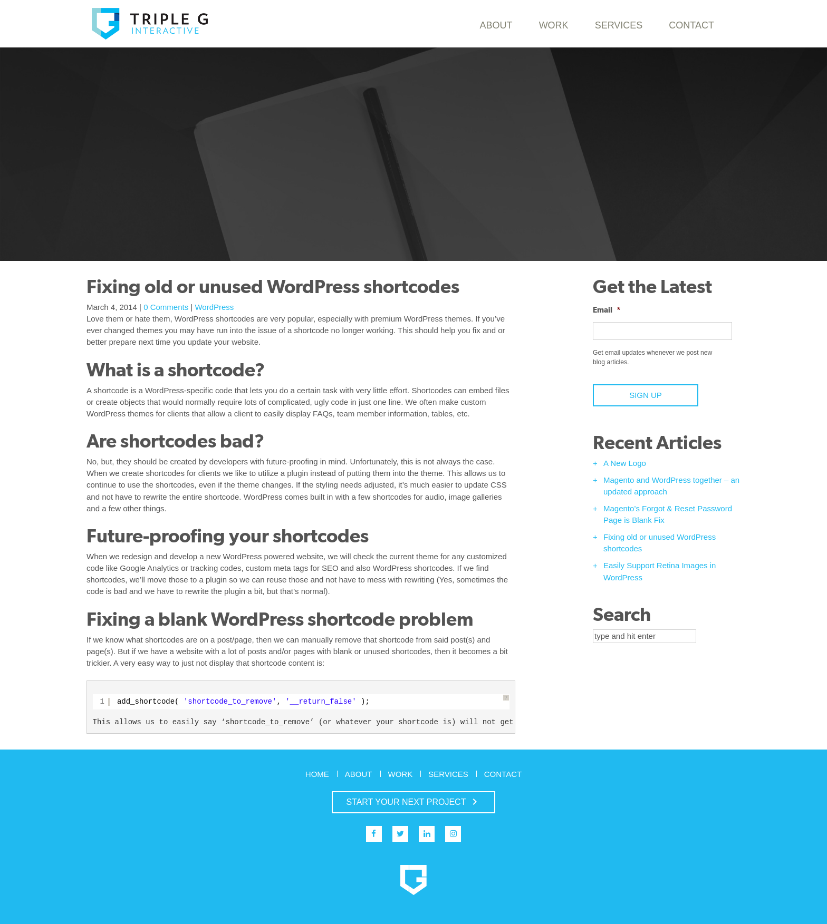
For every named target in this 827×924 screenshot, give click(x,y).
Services (619, 25)
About (496, 25)
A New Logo (624, 463)
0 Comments (165, 307)
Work (554, 25)
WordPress (214, 307)
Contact (691, 25)
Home (317, 774)
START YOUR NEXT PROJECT (413, 801)
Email (607, 309)
